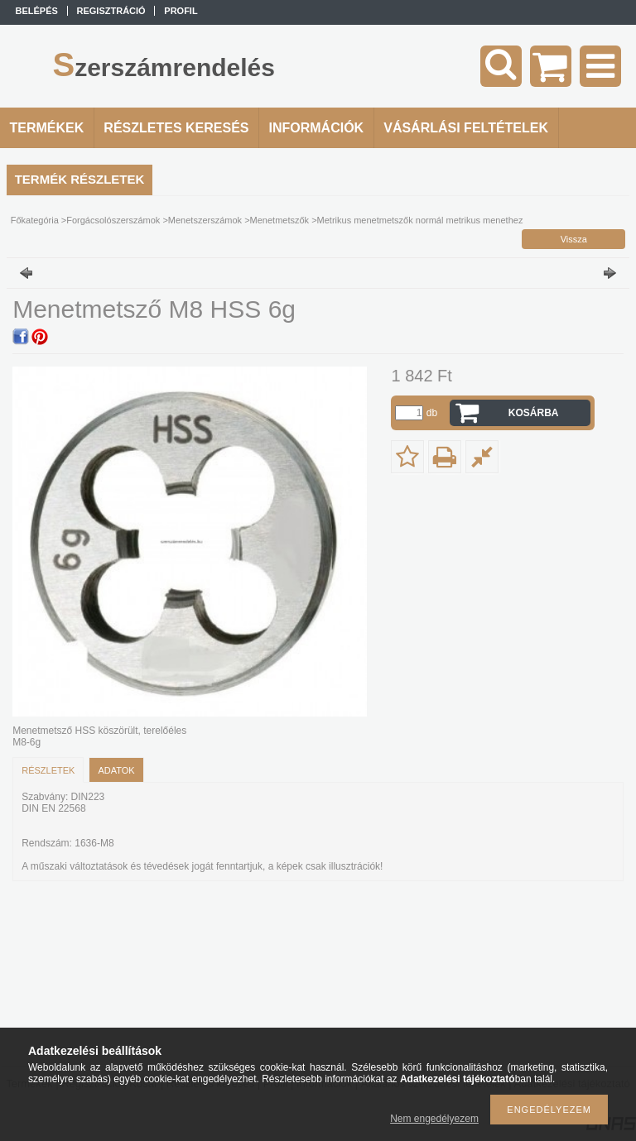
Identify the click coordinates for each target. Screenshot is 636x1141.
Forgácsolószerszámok (113, 220)
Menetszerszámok (205, 220)
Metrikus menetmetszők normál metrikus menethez (420, 220)
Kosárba (533, 413)
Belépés (37, 11)
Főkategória (35, 220)
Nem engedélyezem (434, 1118)
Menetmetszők (280, 220)
